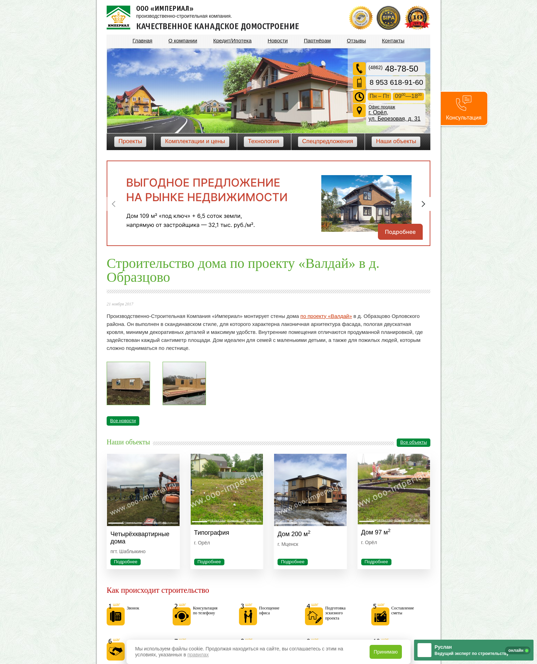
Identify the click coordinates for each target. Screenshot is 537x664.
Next (423, 204)
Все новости (123, 420)
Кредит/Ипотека (232, 40)
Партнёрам (317, 40)
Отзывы (356, 40)
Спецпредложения (327, 141)
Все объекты (413, 442)
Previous (114, 204)
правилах (198, 654)
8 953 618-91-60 (396, 82)
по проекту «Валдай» (326, 316)
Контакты (393, 40)
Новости (277, 40)
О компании (182, 40)
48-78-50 (393, 68)
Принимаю (386, 652)
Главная (142, 40)
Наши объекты (396, 141)
